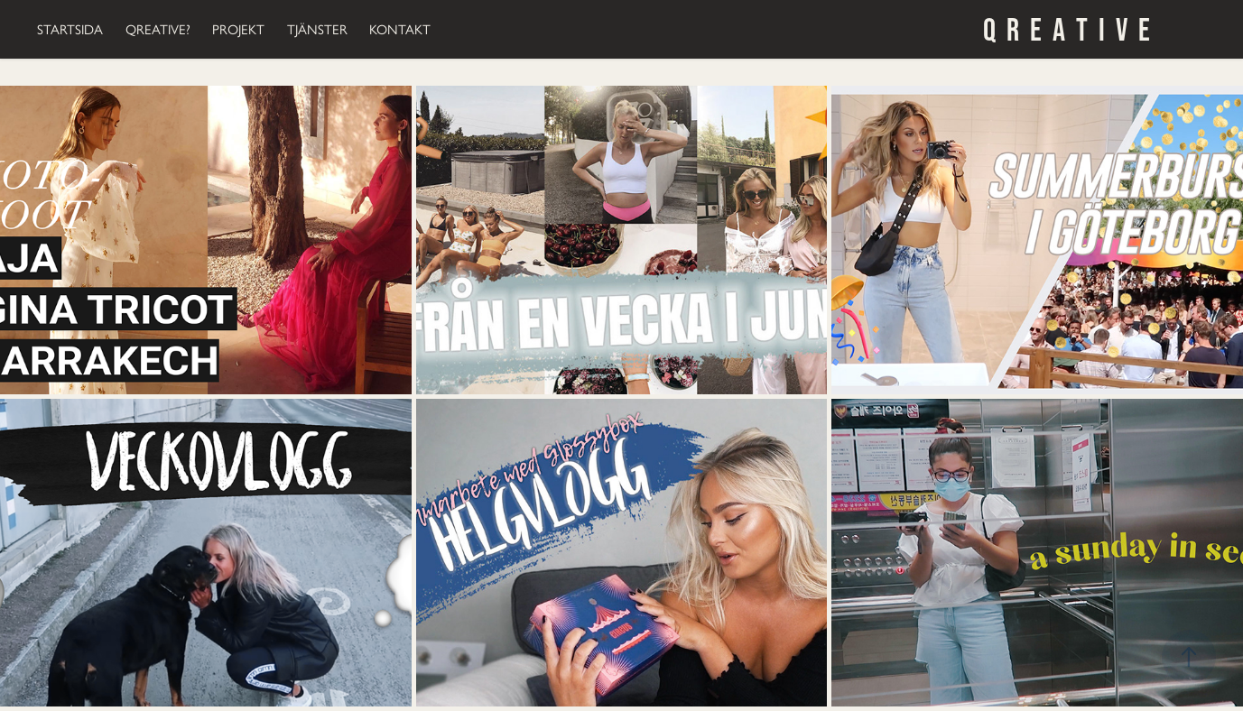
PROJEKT (238, 30)
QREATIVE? (157, 30)
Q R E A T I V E (1066, 29)
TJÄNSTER (317, 30)
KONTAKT (400, 30)
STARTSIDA (70, 30)
